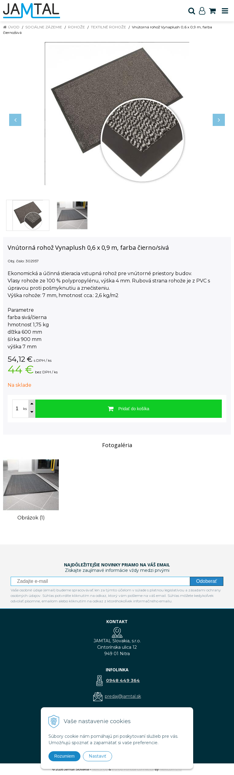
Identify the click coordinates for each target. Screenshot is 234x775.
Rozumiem (64, 756)
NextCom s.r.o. (171, 769)
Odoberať (206, 581)
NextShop (100, 769)
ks (25, 409)
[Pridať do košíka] (128, 409)
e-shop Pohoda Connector (133, 769)
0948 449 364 (123, 680)
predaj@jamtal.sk (123, 696)
